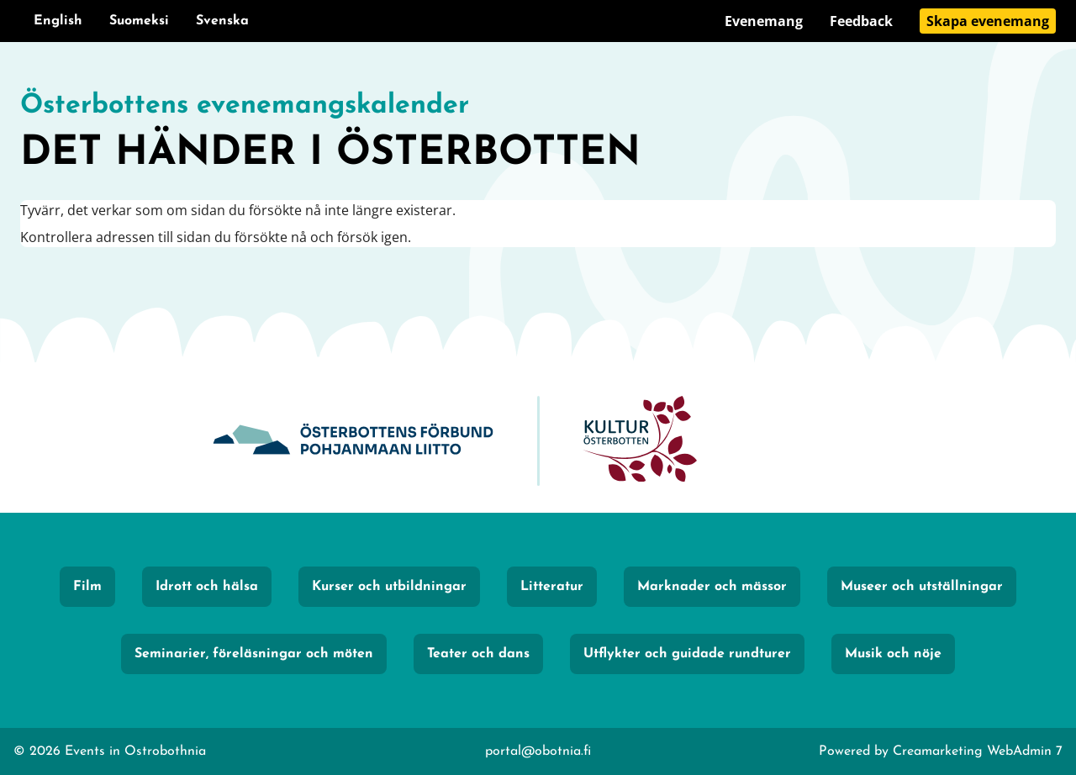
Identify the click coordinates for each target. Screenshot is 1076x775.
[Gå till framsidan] (538, 134)
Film (87, 586)
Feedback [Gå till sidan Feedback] (861, 21)
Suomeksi (139, 21)
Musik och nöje (893, 654)
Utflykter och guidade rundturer (687, 654)
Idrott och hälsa (207, 586)
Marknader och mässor (712, 586)
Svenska (222, 21)
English (58, 21)
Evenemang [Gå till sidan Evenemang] (764, 21)
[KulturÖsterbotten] (640, 441)
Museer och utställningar (922, 586)
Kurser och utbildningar (389, 586)
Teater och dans (478, 654)
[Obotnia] (353, 441)
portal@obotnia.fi (538, 751)
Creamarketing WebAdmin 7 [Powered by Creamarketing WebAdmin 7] (978, 751)
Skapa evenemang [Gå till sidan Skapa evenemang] (987, 21)
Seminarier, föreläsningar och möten (253, 654)
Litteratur (551, 586)
